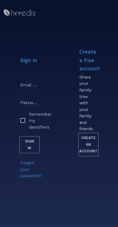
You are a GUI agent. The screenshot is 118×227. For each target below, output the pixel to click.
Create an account (88, 144)
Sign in (29, 144)
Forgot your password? (31, 169)
